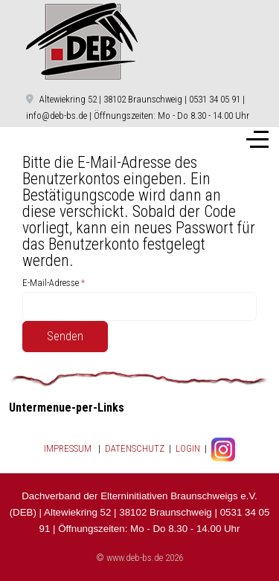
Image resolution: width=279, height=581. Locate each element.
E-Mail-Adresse (53, 282)
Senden (65, 336)
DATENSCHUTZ (134, 449)
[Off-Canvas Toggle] (257, 140)
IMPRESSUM (68, 449)
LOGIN (186, 449)
